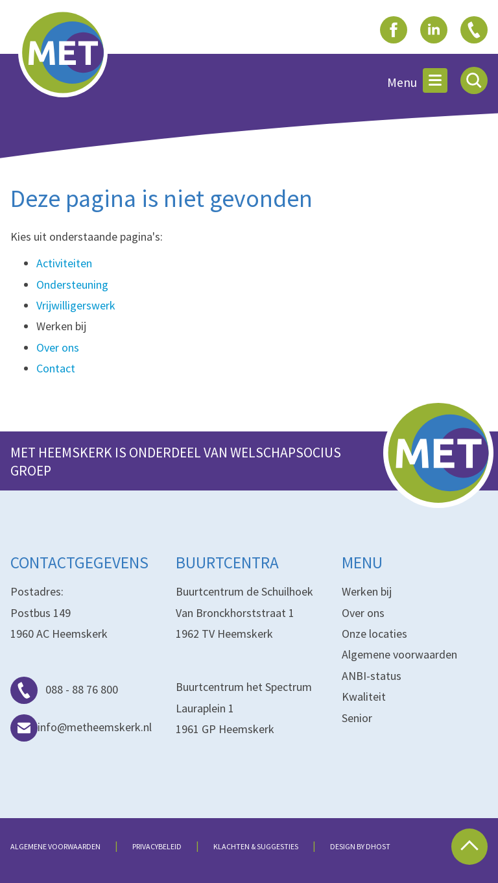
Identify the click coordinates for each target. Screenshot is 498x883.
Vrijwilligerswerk (75, 305)
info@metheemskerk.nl (81, 727)
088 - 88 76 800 (64, 689)
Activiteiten (64, 263)
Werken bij (367, 591)
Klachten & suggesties (255, 846)
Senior (357, 717)
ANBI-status (371, 675)
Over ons (57, 347)
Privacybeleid (157, 846)
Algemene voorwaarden (399, 654)
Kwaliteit (364, 696)
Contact (55, 368)
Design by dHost (360, 846)
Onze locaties (374, 633)
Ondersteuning (72, 284)
